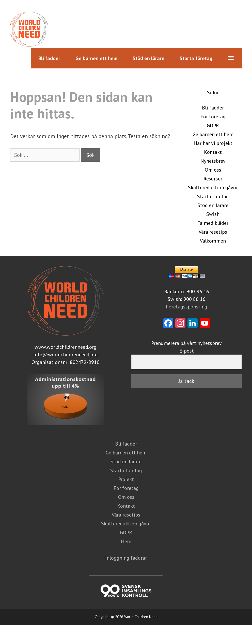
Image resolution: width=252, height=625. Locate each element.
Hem (126, 541)
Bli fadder (49, 58)
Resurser (212, 178)
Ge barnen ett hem (96, 58)
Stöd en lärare (148, 58)
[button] (231, 58)
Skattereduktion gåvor (213, 187)
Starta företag (196, 58)
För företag (213, 116)
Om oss (213, 170)
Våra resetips (213, 232)
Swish (212, 214)
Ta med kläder (212, 223)
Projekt (126, 479)
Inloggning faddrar (126, 558)
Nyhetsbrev (213, 161)
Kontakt (213, 152)
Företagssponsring (186, 306)
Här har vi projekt (213, 143)
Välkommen (213, 240)
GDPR (213, 125)
